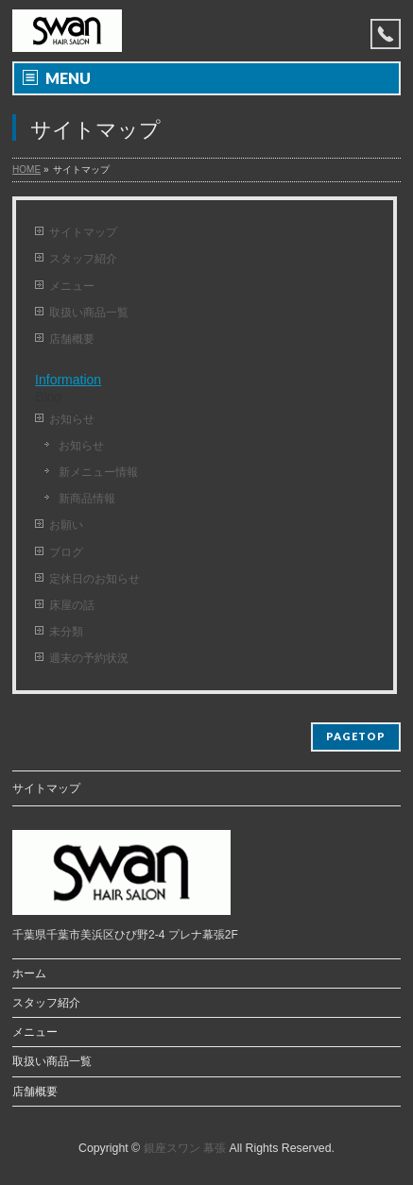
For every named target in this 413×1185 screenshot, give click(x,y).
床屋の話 (72, 605)
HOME (26, 169)
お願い (66, 525)
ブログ (66, 552)
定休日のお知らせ (94, 578)
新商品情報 (87, 498)
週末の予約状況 (89, 658)
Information (68, 379)
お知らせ (72, 419)
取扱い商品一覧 (89, 312)
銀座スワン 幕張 (185, 1148)
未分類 (66, 631)
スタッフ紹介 (83, 258)
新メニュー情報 (98, 472)
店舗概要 (72, 339)
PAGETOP (356, 736)
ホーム (29, 973)
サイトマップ (83, 232)
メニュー (72, 286)
